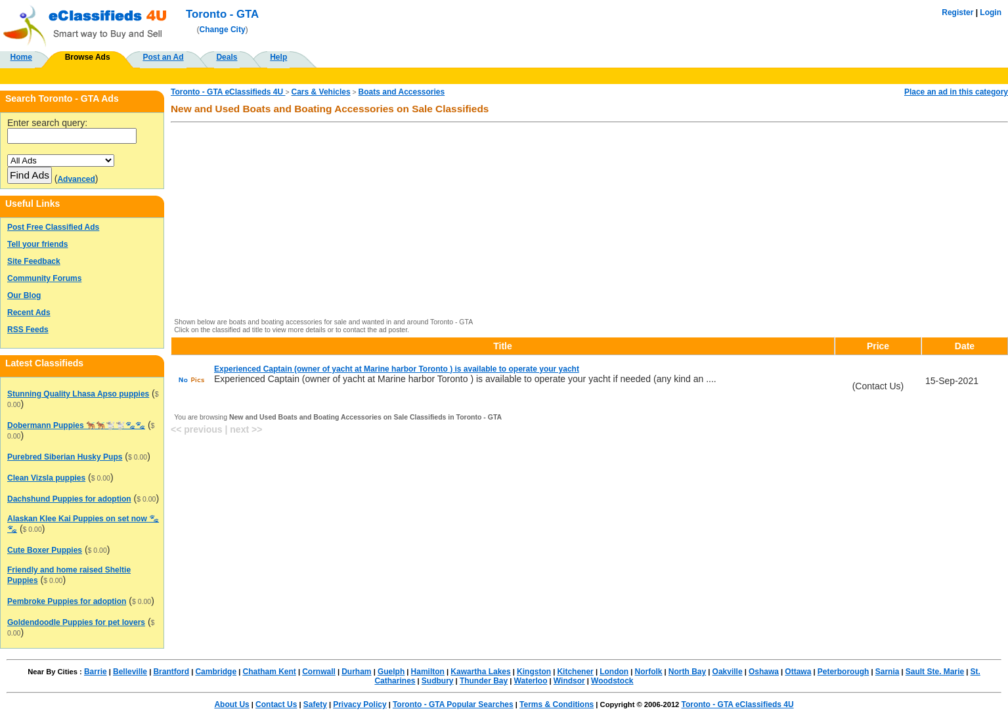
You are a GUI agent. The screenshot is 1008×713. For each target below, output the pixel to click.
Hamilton (428, 671)
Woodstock (612, 680)
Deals (226, 57)
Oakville (727, 671)
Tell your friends (37, 244)
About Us (231, 704)
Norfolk (648, 671)
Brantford (171, 671)
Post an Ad (162, 57)
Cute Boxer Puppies (44, 550)
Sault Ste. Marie (935, 671)
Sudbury (438, 680)
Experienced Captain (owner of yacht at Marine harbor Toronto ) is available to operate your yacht (396, 369)
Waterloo (531, 680)
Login (990, 12)
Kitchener (575, 671)
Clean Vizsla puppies (46, 478)
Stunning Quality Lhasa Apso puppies (78, 394)
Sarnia (887, 671)
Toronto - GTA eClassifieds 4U (228, 92)
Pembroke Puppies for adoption (66, 601)
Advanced (76, 179)
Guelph (391, 671)
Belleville (130, 671)
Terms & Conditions (556, 704)
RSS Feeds (28, 329)
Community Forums (44, 278)
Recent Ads (29, 312)
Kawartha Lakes (480, 671)
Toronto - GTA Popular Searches (453, 704)
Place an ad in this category (956, 92)
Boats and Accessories (402, 92)
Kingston (534, 671)
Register (957, 12)
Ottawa (798, 671)
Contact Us (276, 704)
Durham (356, 671)
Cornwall (319, 671)
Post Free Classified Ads (53, 227)
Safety (315, 704)
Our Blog (24, 295)
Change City (223, 29)
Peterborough (843, 671)
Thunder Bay (484, 680)
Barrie (95, 671)
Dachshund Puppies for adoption (69, 499)
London (614, 671)
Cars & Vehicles (321, 92)
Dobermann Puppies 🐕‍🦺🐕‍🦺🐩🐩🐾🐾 (76, 425)
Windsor (569, 680)
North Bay (687, 671)
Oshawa (764, 671)
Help (278, 57)
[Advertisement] (569, 221)
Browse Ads (87, 57)
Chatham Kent (269, 671)
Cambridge (215, 671)
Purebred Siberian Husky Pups (64, 457)
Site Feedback (33, 261)
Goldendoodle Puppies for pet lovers (76, 622)
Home (21, 57)
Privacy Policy (359, 704)
